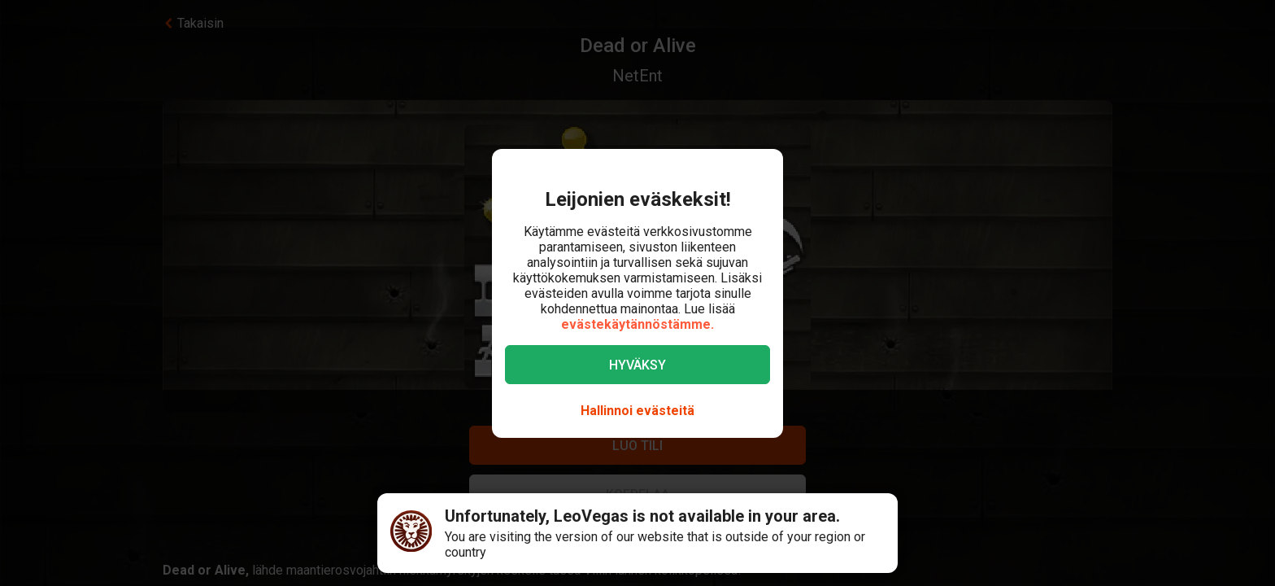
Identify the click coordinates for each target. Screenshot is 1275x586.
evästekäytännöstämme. (637, 324)
